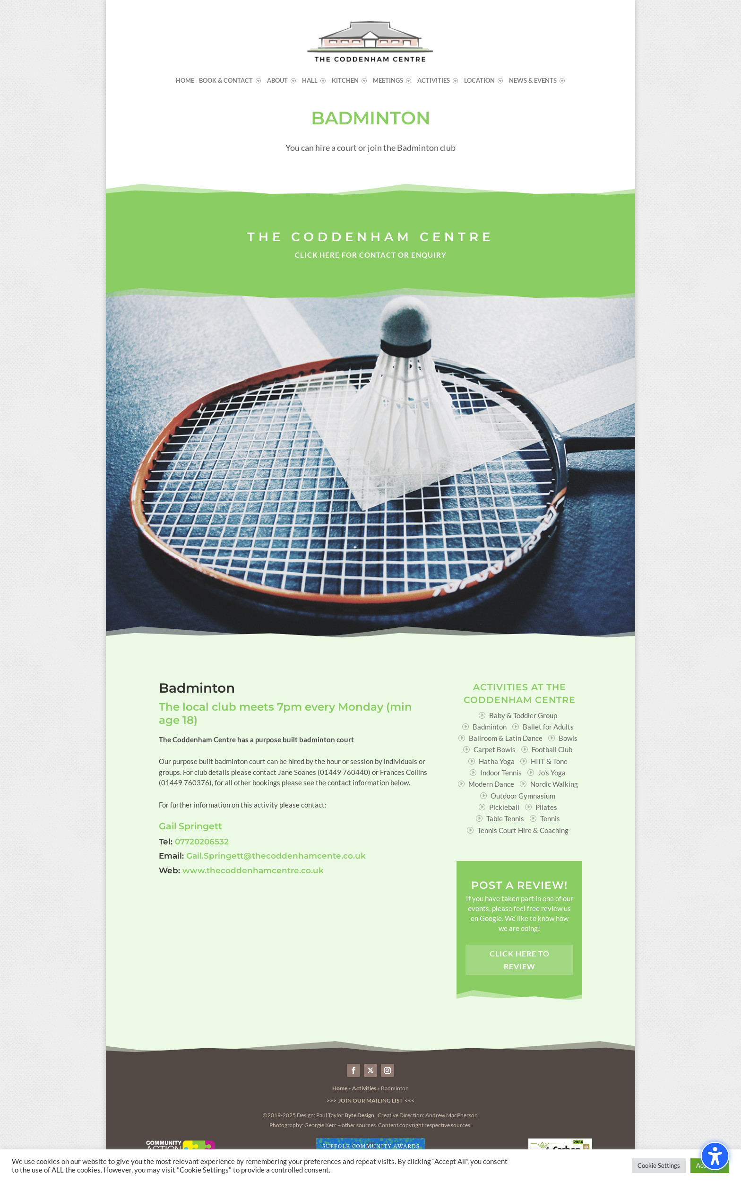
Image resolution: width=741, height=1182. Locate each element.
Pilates (546, 807)
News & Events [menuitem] (533, 80)
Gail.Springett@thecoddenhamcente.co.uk (276, 855)
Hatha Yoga (497, 761)
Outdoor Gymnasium (523, 795)
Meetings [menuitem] (388, 80)
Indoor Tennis (501, 772)
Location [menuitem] (479, 80)
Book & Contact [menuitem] (226, 80)
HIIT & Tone (549, 761)
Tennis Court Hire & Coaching (523, 830)
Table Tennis (505, 818)
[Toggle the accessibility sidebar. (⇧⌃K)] (715, 1156)
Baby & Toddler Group (523, 715)
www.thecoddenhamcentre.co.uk (253, 870)
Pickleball (504, 807)
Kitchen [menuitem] (345, 80)
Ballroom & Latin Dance (506, 738)
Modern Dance (491, 784)
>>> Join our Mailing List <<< (370, 1100)
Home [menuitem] (185, 80)
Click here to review (520, 960)
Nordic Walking (554, 784)
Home (339, 1088)
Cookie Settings (659, 1165)
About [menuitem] (277, 80)
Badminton (490, 726)
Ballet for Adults (548, 726)
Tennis (550, 818)
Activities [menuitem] (433, 80)
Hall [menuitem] (310, 80)
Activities (364, 1088)
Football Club (552, 749)
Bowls (568, 738)
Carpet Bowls (495, 749)
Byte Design (359, 1115)
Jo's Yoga (552, 772)
